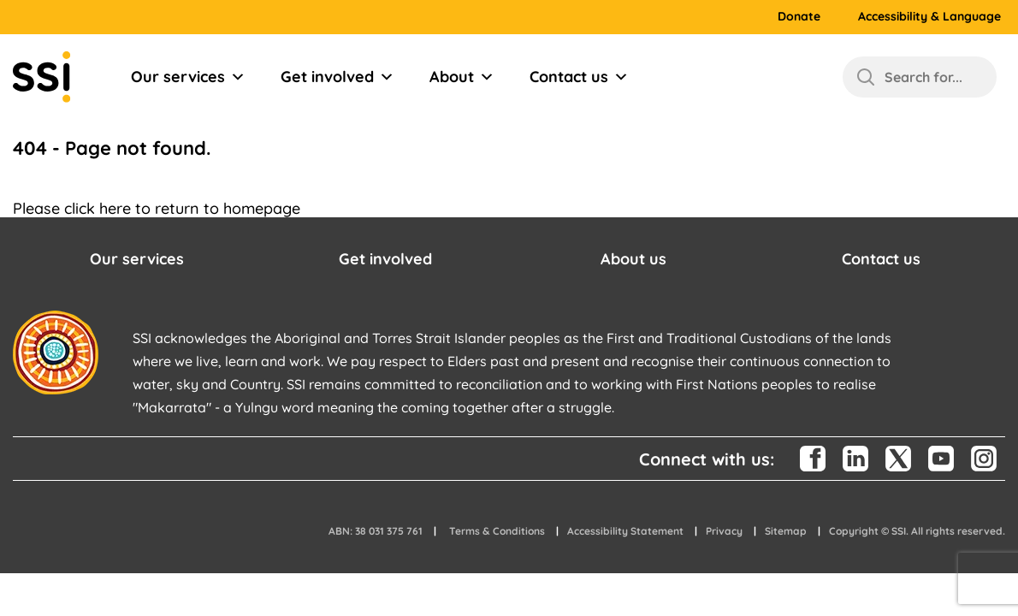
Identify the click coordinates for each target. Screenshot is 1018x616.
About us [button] (633, 259)
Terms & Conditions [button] (497, 530)
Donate (799, 16)
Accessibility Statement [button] (625, 530)
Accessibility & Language (929, 16)
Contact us (579, 77)
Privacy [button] (724, 530)
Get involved (337, 77)
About (461, 77)
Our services (188, 77)
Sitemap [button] (786, 530)
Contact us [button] (881, 259)
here (115, 208)
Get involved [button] (385, 259)
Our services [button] (137, 259)
